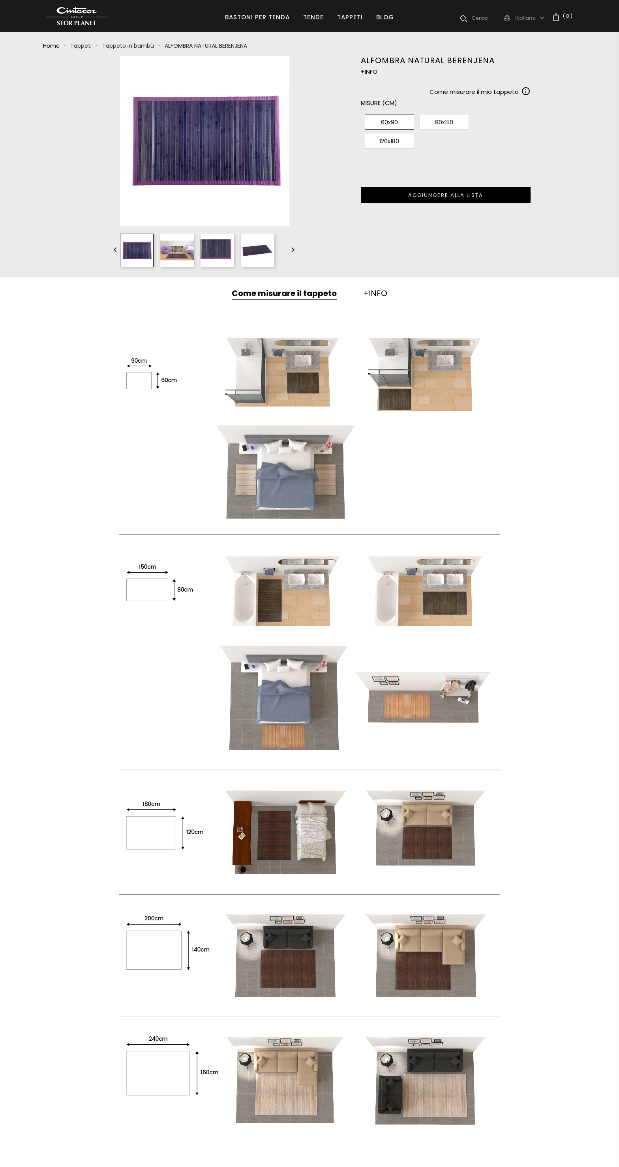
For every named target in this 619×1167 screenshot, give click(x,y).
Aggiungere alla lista (445, 195)
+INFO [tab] (375, 293)
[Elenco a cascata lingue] (531, 18)
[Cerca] (487, 18)
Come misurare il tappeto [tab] (284, 293)
